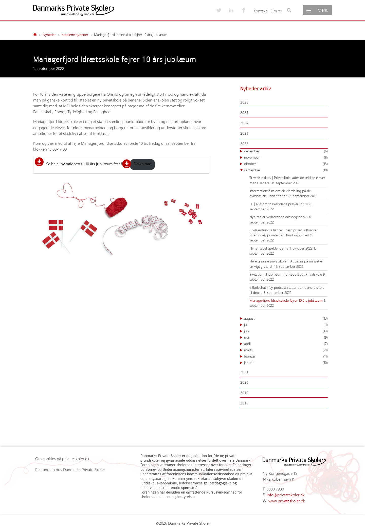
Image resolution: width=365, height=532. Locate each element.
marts (286, 350)
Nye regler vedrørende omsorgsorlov (278, 216)
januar (286, 362)
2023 (244, 133)
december (286, 151)
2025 (244, 112)
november (286, 157)
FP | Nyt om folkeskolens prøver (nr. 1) (279, 203)
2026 (244, 102)
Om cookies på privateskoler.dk (62, 458)
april (286, 343)
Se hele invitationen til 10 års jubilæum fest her (86, 163)
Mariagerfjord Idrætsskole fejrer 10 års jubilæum (286, 300)
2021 (244, 372)
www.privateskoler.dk (286, 500)
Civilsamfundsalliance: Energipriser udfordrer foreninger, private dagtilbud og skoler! (283, 232)
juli (286, 324)
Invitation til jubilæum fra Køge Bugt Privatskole (286, 274)
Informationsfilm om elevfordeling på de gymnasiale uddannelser (280, 193)
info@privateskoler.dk (286, 494)
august (286, 318)
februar (286, 356)
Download (142, 163)
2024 (244, 122)
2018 (244, 403)
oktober (286, 163)
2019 (244, 392)
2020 (244, 382)
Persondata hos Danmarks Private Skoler (70, 469)
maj (286, 337)
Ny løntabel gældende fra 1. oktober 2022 (281, 248)
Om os (276, 10)
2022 (244, 143)
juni (286, 331)
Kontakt (260, 10)
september (286, 170)
